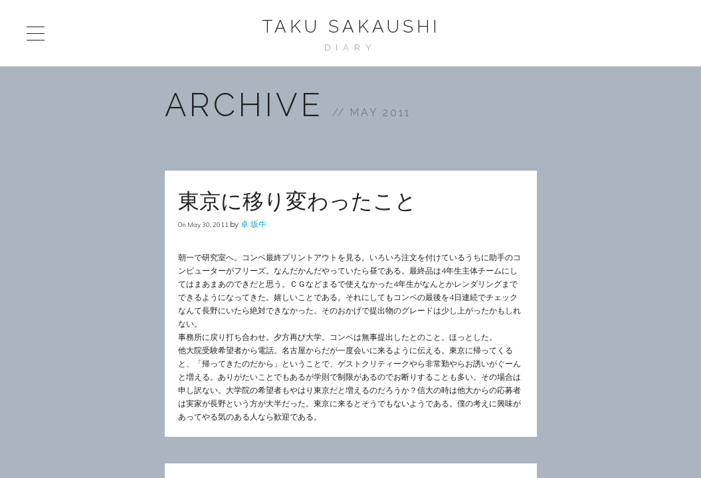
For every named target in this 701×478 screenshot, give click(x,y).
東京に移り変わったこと (297, 201)
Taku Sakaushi (351, 27)
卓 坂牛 (253, 224)
